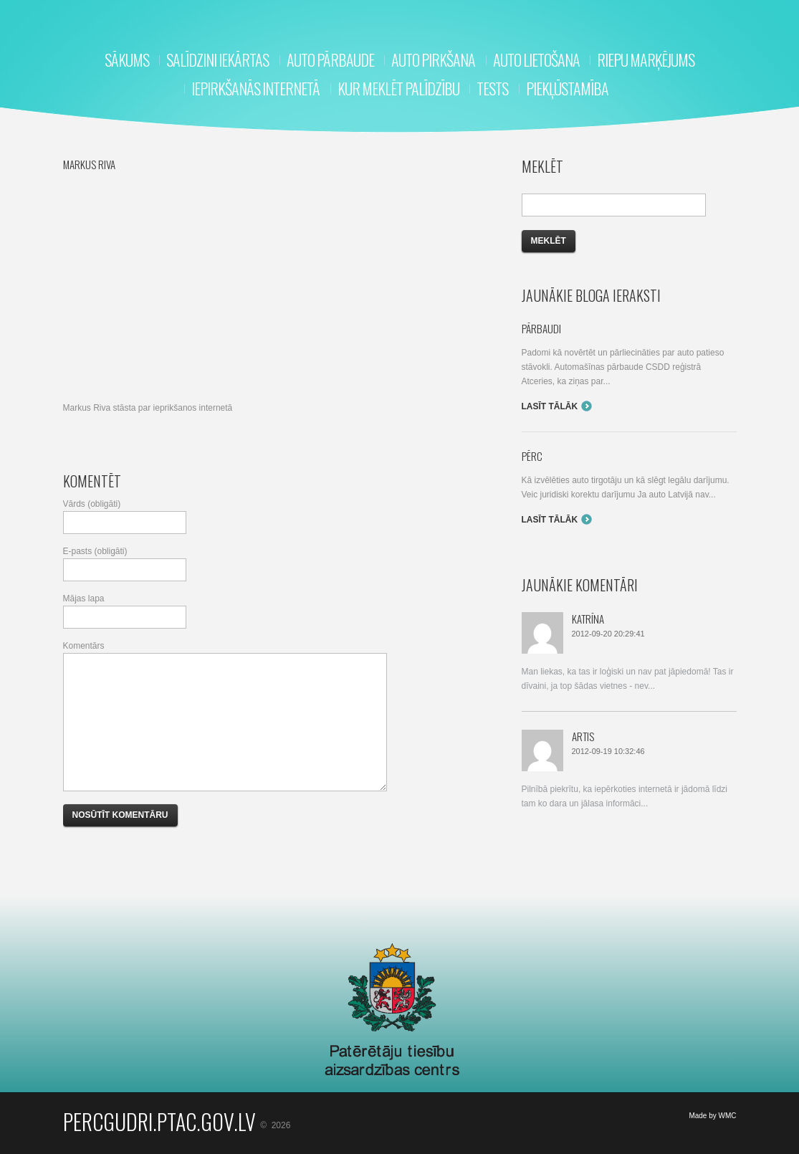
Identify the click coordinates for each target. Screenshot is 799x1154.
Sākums (127, 59)
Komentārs (84, 646)
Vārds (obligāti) (92, 504)
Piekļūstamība (567, 88)
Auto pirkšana (433, 59)
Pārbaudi (541, 328)
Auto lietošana (536, 59)
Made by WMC (712, 1116)
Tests (492, 88)
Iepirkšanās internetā (255, 88)
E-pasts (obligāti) (95, 551)
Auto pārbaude (330, 59)
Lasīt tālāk (550, 406)
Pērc (532, 456)
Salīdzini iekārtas (217, 59)
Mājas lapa (84, 598)
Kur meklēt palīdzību (398, 88)
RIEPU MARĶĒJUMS (645, 59)
